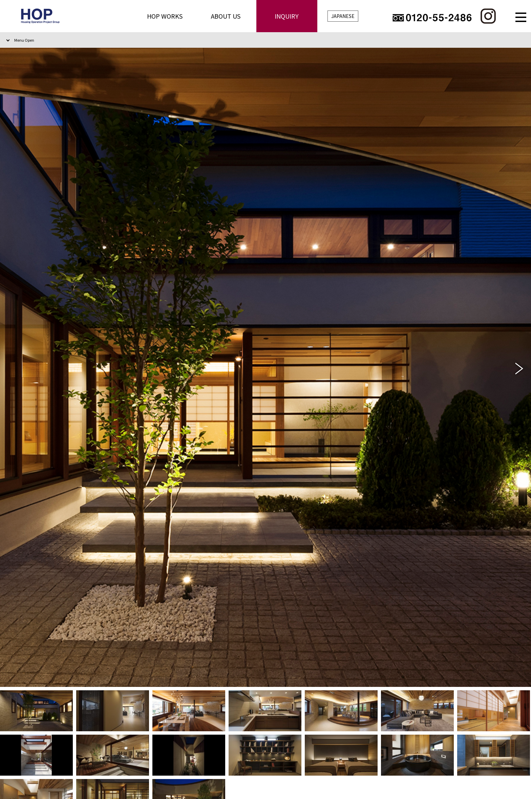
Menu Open (24, 40)
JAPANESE (343, 16)
